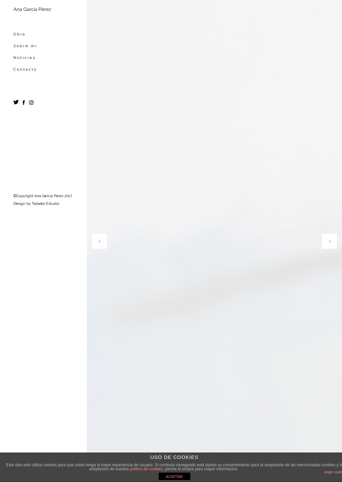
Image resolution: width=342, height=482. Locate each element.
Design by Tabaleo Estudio (36, 204)
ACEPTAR (174, 477)
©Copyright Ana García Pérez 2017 (42, 196)
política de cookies (146, 469)
